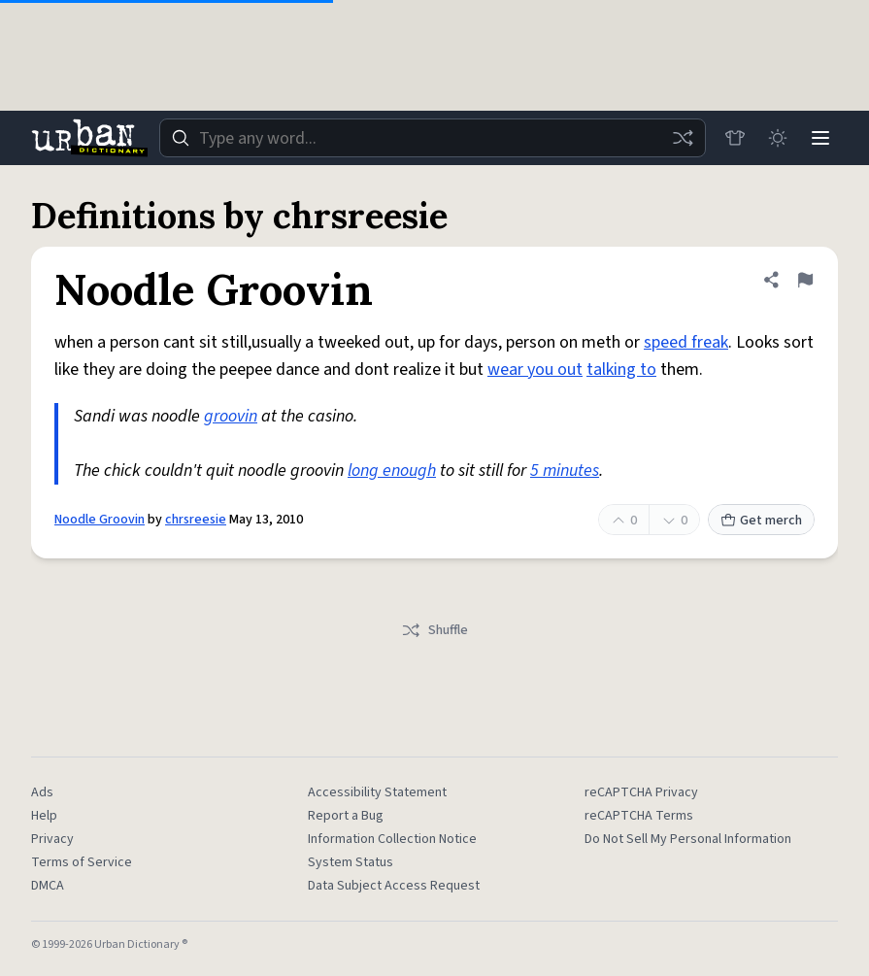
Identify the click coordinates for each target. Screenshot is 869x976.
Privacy (52, 839)
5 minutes (564, 470)
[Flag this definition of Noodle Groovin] (804, 279)
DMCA (47, 885)
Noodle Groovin (99, 519)
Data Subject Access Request (394, 885)
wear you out (535, 369)
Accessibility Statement (377, 792)
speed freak (686, 342)
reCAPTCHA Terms (639, 815)
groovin (230, 416)
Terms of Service (81, 862)
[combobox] (432, 137)
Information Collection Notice (392, 839)
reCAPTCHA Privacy (641, 792)
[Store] (735, 137)
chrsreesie (195, 519)
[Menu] (820, 137)
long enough (392, 470)
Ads (42, 792)
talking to (621, 369)
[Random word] (682, 138)
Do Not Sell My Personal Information (688, 839)
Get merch (761, 520)
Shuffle (434, 630)
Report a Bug (346, 815)
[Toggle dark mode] (777, 137)
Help (44, 815)
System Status (350, 862)
